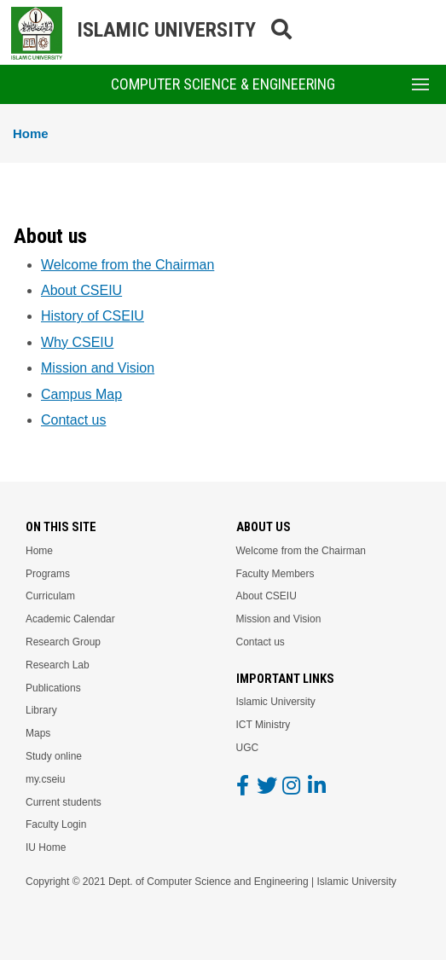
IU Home (46, 847)
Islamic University (276, 702)
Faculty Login (56, 824)
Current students (63, 802)
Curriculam (50, 596)
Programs (48, 574)
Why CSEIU (77, 342)
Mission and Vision (97, 368)
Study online (54, 756)
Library (41, 710)
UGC (247, 748)
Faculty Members (275, 574)
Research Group (63, 642)
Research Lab (58, 665)
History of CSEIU (92, 316)
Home (31, 133)
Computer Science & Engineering (223, 84)
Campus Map (81, 394)
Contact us (73, 420)
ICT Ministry (263, 725)
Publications (53, 688)
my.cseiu (45, 779)
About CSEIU (81, 290)
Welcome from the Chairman (127, 264)
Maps (38, 733)
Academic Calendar (70, 619)
